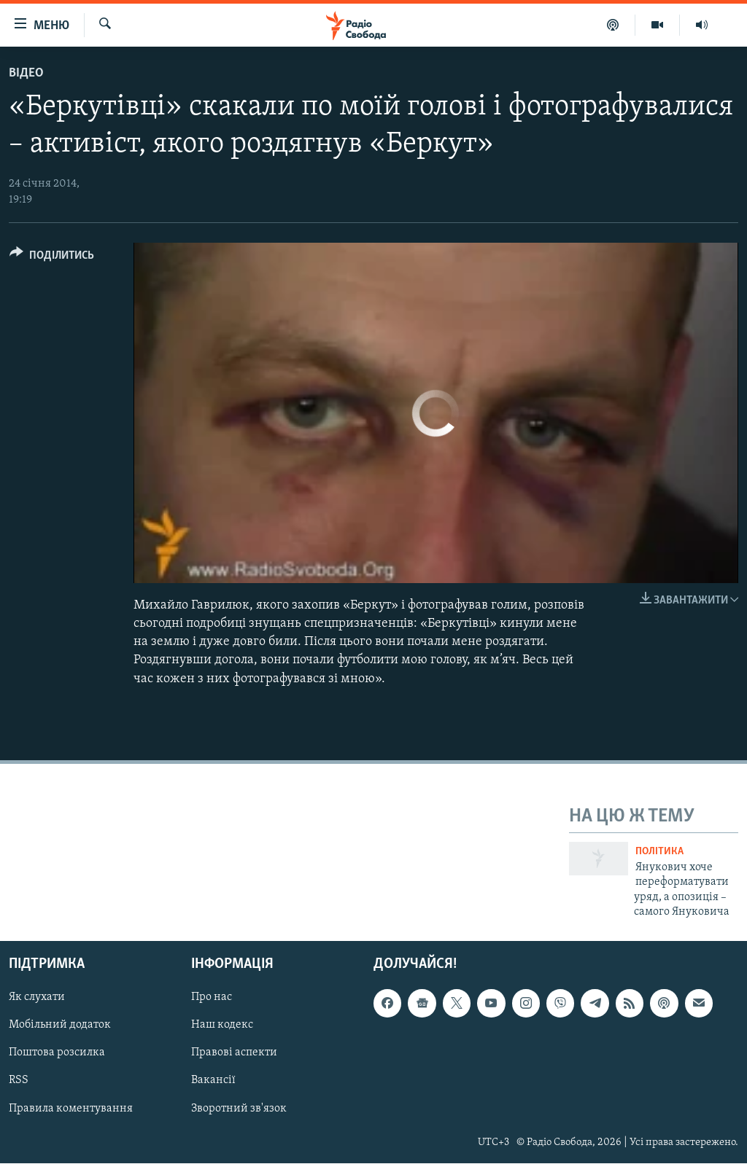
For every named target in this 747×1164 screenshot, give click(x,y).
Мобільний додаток (60, 1025)
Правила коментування (71, 1108)
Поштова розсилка (57, 1053)
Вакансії (213, 1081)
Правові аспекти (234, 1053)
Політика (659, 851)
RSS (18, 1081)
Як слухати (37, 998)
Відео (26, 73)
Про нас (211, 998)
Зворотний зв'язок (239, 1108)
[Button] (51, 258)
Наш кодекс (222, 1025)
